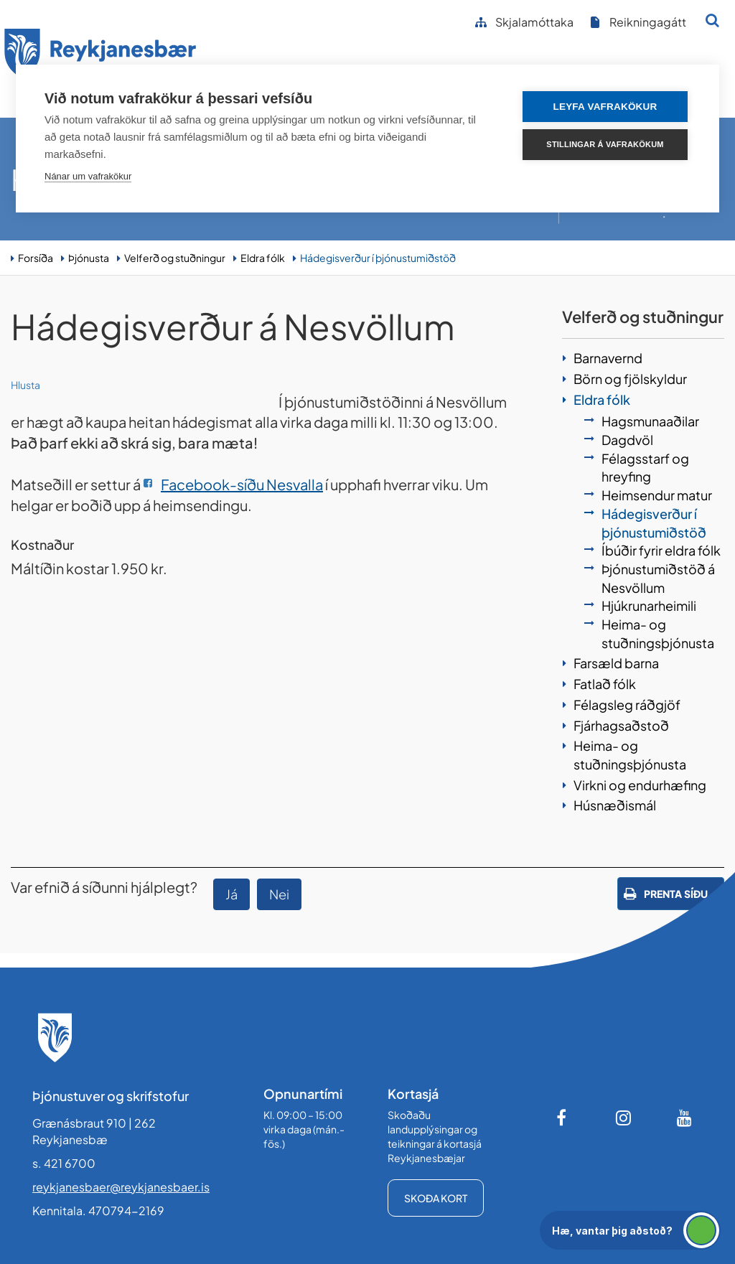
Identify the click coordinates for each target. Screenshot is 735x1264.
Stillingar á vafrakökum (604, 144)
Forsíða (35, 257)
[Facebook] (563, 1118)
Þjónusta (88, 257)
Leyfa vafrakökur (605, 106)
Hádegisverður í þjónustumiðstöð (378, 257)
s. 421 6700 (63, 1163)
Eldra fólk (262, 257)
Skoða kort (435, 1198)
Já (231, 894)
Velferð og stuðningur (174, 257)
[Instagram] (624, 1118)
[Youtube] (685, 1118)
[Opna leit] (712, 20)
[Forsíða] (100, 56)
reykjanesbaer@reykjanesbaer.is (121, 1186)
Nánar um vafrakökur (88, 176)
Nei (279, 894)
